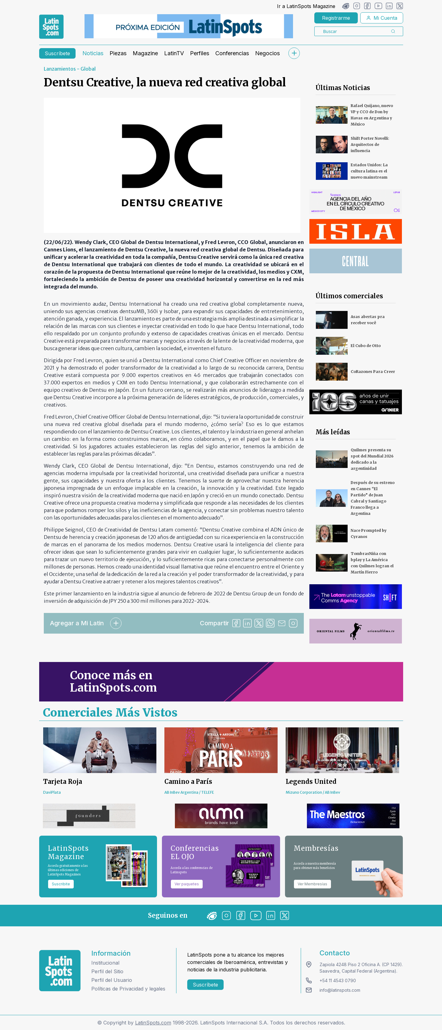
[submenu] (294, 53)
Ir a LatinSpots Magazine (306, 6)
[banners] (189, 26)
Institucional (105, 963)
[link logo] (51, 26)
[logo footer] (60, 970)
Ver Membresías (312, 884)
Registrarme (336, 18)
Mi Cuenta (381, 18)
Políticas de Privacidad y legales (128, 989)
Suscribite (61, 884)
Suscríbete (57, 53)
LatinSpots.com (153, 1023)
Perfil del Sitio (107, 971)
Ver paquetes (187, 884)
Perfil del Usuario (111, 980)
